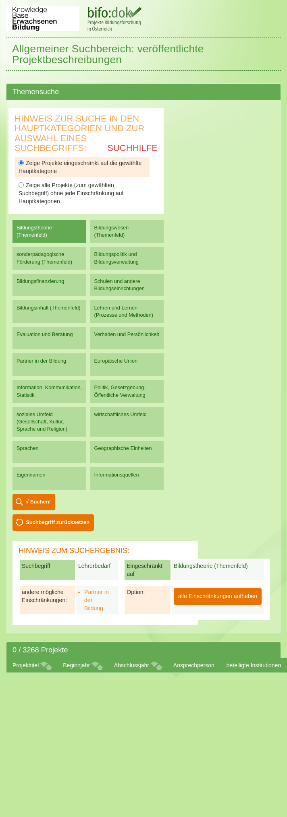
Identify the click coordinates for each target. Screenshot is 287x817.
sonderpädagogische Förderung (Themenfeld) (44, 257)
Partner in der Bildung (41, 361)
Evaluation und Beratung (45, 334)
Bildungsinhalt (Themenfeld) (49, 308)
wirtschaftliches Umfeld (120, 414)
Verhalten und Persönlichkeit (126, 334)
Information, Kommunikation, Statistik (49, 391)
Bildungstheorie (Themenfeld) (34, 231)
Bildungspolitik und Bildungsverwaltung (116, 257)
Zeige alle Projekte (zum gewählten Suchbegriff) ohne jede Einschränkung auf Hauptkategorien (71, 193)
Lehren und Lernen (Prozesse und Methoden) (124, 311)
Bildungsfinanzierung (40, 281)
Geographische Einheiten (123, 448)
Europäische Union (116, 361)
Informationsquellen (116, 475)
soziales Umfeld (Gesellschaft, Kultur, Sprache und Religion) (42, 421)
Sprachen (28, 448)
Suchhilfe (132, 148)
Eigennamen (31, 475)
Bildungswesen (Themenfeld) (111, 231)
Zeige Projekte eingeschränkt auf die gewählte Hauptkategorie (80, 167)
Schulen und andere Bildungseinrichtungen (119, 284)
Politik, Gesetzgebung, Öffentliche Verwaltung (120, 391)
